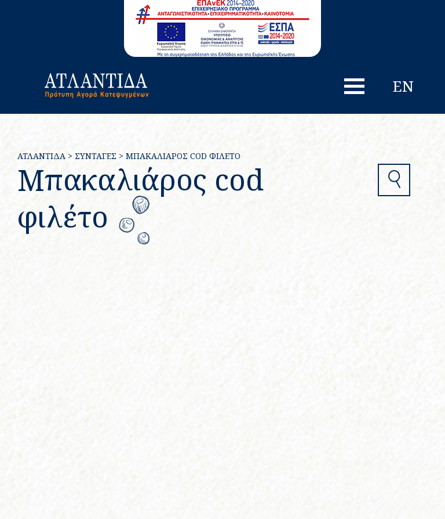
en (403, 85)
